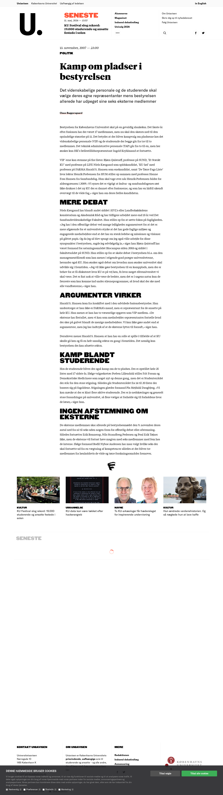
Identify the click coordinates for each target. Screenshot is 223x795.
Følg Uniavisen (169, 22)
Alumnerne (121, 13)
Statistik (51, 789)
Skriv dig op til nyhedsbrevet (177, 17)
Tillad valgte (165, 773)
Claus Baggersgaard (71, 112)
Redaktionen (122, 755)
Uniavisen (22, 3)
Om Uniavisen (169, 13)
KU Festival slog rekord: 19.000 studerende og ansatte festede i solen (86, 29)
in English (200, 3)
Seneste (81, 15)
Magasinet (121, 17)
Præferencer (33, 789)
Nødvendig (15, 789)
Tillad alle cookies (199, 773)
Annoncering (122, 763)
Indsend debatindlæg (127, 22)
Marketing (67, 789)
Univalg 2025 (122, 26)
